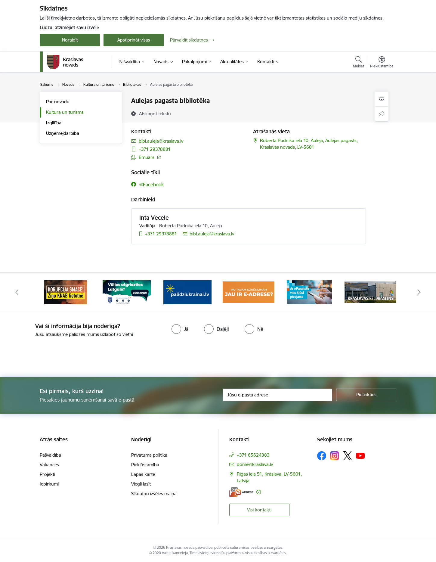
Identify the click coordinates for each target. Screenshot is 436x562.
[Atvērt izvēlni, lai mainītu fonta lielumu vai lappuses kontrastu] (381, 63)
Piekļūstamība (145, 464)
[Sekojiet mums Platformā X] (347, 455)
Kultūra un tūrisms (65, 112)
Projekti (47, 474)
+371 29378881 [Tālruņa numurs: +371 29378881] (155, 149)
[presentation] (228, 354)
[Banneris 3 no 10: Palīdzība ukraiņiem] (187, 292)
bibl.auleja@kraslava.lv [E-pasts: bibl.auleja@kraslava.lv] (161, 141)
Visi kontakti (259, 510)
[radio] (180, 329)
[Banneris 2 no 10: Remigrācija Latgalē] (127, 292)
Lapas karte (143, 474)
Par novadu (58, 101)
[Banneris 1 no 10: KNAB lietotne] (65, 292)
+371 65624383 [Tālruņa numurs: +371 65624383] (253, 455)
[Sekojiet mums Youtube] (360, 455)
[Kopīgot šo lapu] (381, 114)
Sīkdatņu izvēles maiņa (154, 493)
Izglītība (53, 123)
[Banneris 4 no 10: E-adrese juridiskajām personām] (249, 292)
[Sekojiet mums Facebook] (321, 455)
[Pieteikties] (366, 395)
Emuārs (146, 157)
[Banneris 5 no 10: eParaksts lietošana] (309, 292)
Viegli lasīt (141, 484)
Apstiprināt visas (133, 40)
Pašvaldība (50, 455)
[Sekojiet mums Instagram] (334, 455)
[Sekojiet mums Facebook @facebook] (147, 184)
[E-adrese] (241, 492)
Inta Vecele (154, 217)
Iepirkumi (49, 484)
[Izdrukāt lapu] (381, 99)
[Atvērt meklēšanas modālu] (358, 63)
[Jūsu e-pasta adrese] (277, 395)
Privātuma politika (149, 455)
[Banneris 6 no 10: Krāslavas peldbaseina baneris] (371, 292)
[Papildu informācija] (258, 492)
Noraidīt (70, 40)
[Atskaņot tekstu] (155, 113)
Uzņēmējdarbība (62, 133)
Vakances (49, 464)
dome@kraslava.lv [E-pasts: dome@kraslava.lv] (255, 464)
